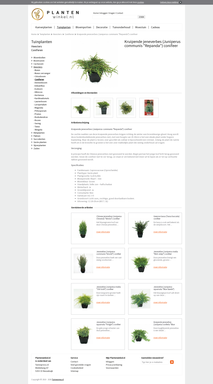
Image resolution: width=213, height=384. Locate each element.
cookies (140, 2)
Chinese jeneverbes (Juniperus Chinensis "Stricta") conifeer (108, 217)
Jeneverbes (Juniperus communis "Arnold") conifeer (108, 252)
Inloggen (103, 13)
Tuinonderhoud (121, 27)
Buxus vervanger (42, 73)
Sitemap (74, 371)
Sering (38, 123)
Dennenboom (41, 82)
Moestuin (140, 27)
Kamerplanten (43, 27)
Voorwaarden (112, 367)
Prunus (38, 114)
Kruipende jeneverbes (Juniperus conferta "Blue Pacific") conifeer (164, 324)
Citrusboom (40, 76)
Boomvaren (39, 60)
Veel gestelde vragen (81, 364)
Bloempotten (83, 27)
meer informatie (103, 232)
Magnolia (39, 107)
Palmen (37, 135)
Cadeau (155, 27)
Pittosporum (40, 110)
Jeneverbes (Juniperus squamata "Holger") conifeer (108, 323)
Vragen (112, 13)
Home (95, 13)
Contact (119, 13)
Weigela (38, 129)
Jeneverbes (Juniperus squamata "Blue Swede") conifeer (164, 289)
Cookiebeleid (77, 367)
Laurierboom (41, 101)
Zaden (37, 148)
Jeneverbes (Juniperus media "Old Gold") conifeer (108, 288)
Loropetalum (41, 104)
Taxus (37, 126)
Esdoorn (39, 88)
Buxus (37, 70)
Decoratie (102, 27)
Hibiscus (39, 92)
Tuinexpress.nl (58, 379)
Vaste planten (40, 142)
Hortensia (39, 95)
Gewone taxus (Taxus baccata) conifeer (166, 217)
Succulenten (39, 139)
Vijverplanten (40, 145)
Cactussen (38, 63)
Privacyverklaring (114, 364)
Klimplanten (39, 132)
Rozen (38, 120)
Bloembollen (39, 57)
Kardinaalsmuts (42, 98)
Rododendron (41, 117)
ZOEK (141, 17)
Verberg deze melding (169, 2)
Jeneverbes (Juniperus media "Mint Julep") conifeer (166, 252)
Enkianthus (40, 85)
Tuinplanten (64, 27)
